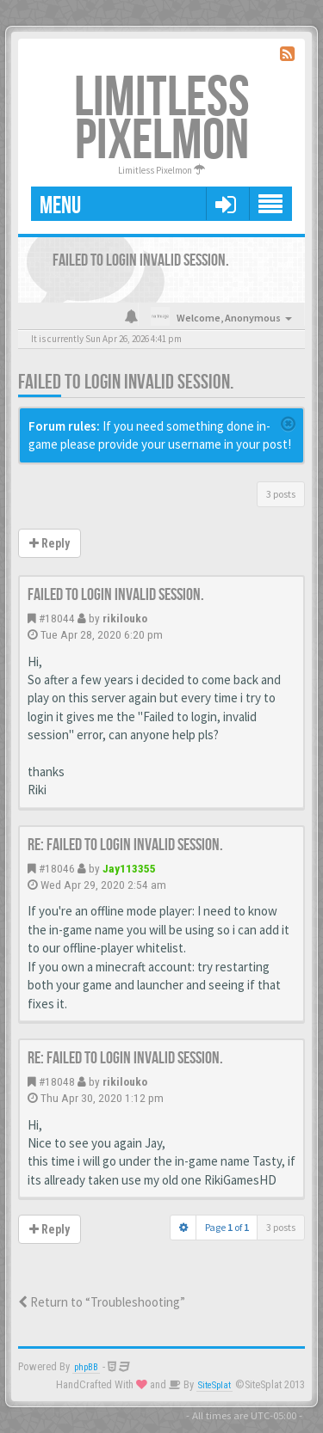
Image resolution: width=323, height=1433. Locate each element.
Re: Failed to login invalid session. (125, 845)
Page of (227, 1227)
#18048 (57, 1081)
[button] (225, 203)
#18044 (57, 618)
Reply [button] (49, 543)
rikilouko (124, 618)
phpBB (86, 1367)
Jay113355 (129, 868)
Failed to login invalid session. (125, 382)
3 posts (280, 493)
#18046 (57, 868)
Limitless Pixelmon (162, 119)
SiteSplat (214, 1385)
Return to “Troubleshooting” (101, 1302)
